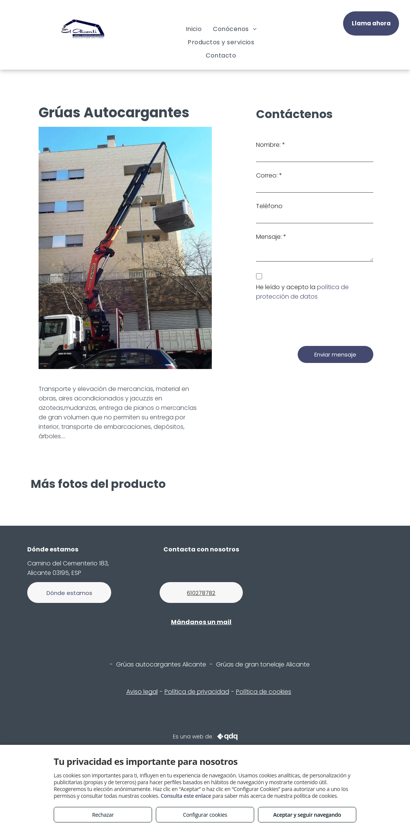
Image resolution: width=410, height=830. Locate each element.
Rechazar (102, 814)
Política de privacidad (197, 691)
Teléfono (269, 206)
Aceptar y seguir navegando (307, 814)
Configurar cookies (205, 814)
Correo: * (269, 175)
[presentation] (313, 323)
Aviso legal (142, 691)
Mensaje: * (271, 236)
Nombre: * (270, 144)
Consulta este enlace (186, 795)
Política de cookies (263, 691)
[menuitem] (194, 29)
